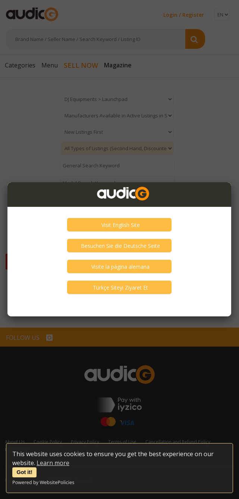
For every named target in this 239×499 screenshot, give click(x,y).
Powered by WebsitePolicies (43, 482)
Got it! (24, 472)
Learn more (53, 463)
